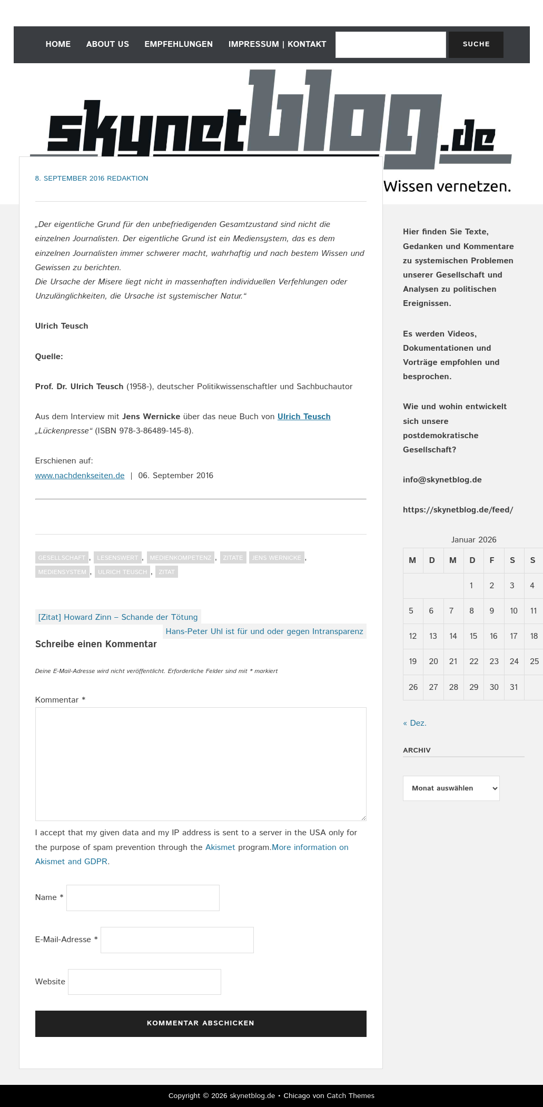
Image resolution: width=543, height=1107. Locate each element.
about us (107, 44)
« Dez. (415, 723)
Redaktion (128, 178)
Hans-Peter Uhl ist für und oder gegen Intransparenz (264, 632)
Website (50, 982)
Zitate (233, 558)
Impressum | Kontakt (278, 44)
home (58, 44)
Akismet (220, 848)
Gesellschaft (62, 558)
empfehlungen (178, 44)
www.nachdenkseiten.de (80, 476)
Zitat (167, 572)
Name (49, 898)
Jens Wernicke (277, 558)
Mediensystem (62, 572)
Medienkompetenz (181, 558)
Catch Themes (350, 1096)
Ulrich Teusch (304, 417)
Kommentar (60, 700)
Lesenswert (117, 558)
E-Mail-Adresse (66, 940)
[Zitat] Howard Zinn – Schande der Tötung (118, 617)
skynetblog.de (252, 1096)
